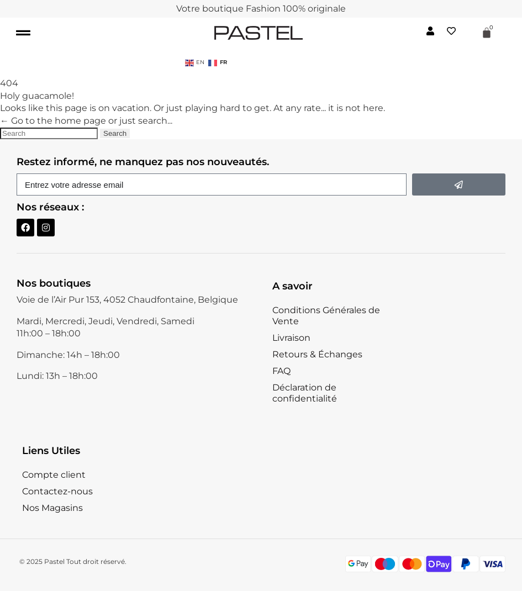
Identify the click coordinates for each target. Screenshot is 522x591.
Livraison (291, 338)
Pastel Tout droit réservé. (85, 561)
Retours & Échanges (317, 354)
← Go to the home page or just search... (86, 120)
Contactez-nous (57, 491)
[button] (23, 33)
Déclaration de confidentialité (304, 393)
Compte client (54, 474)
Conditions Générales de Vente (326, 315)
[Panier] (486, 32)
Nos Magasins (52, 508)
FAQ (281, 371)
